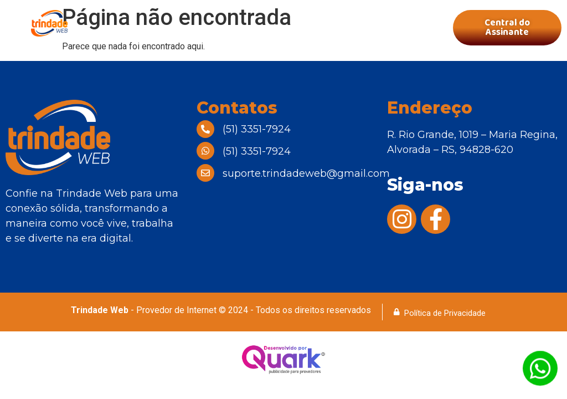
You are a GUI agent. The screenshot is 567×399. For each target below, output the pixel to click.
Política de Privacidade (445, 313)
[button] (273, 28)
